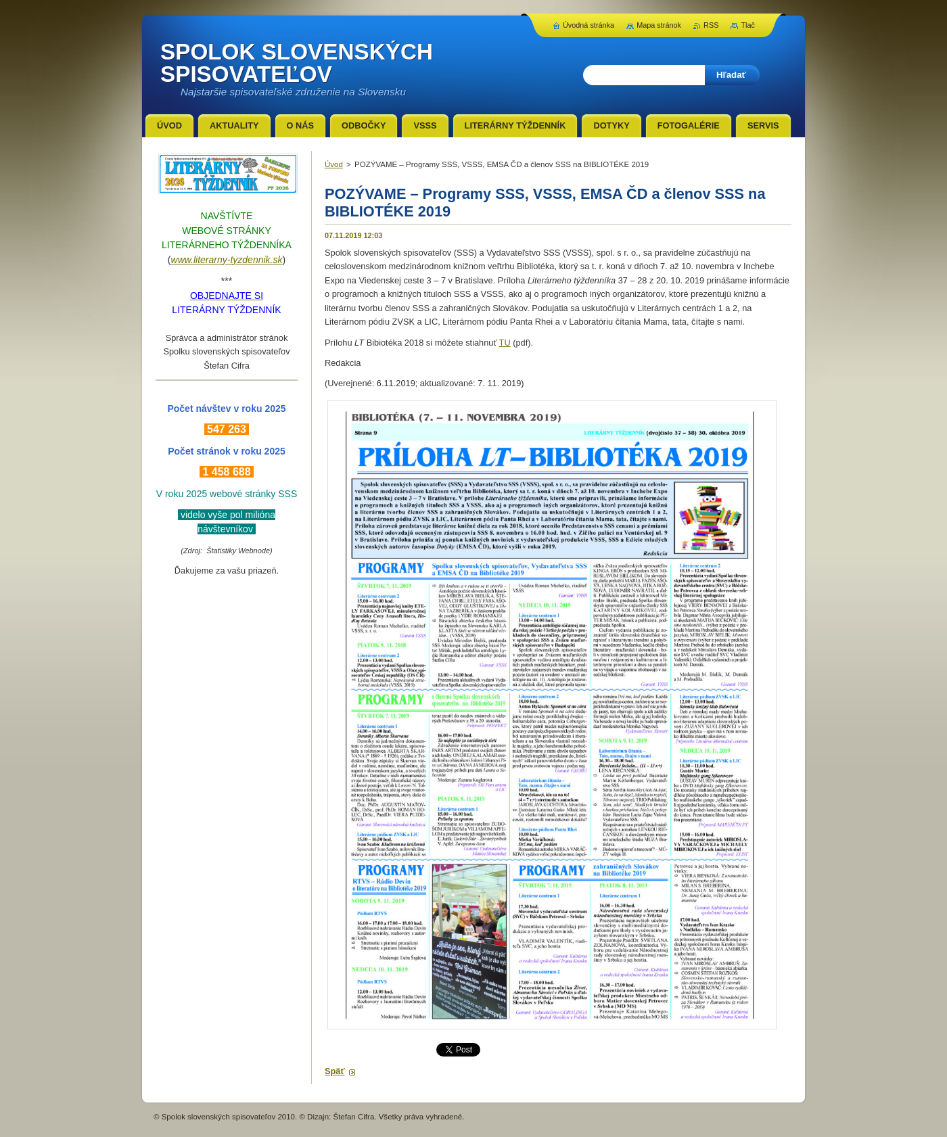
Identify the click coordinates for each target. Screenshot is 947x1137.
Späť (335, 1071)
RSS (710, 25)
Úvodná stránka (588, 25)
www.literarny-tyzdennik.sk (227, 259)
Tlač (748, 25)
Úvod (334, 164)
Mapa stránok (659, 25)
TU (505, 343)
